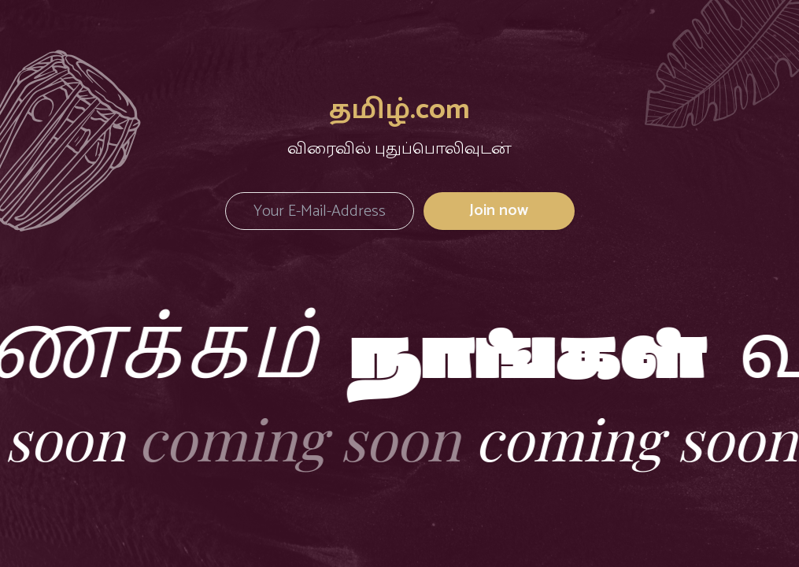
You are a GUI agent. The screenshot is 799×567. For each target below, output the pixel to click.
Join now (498, 211)
